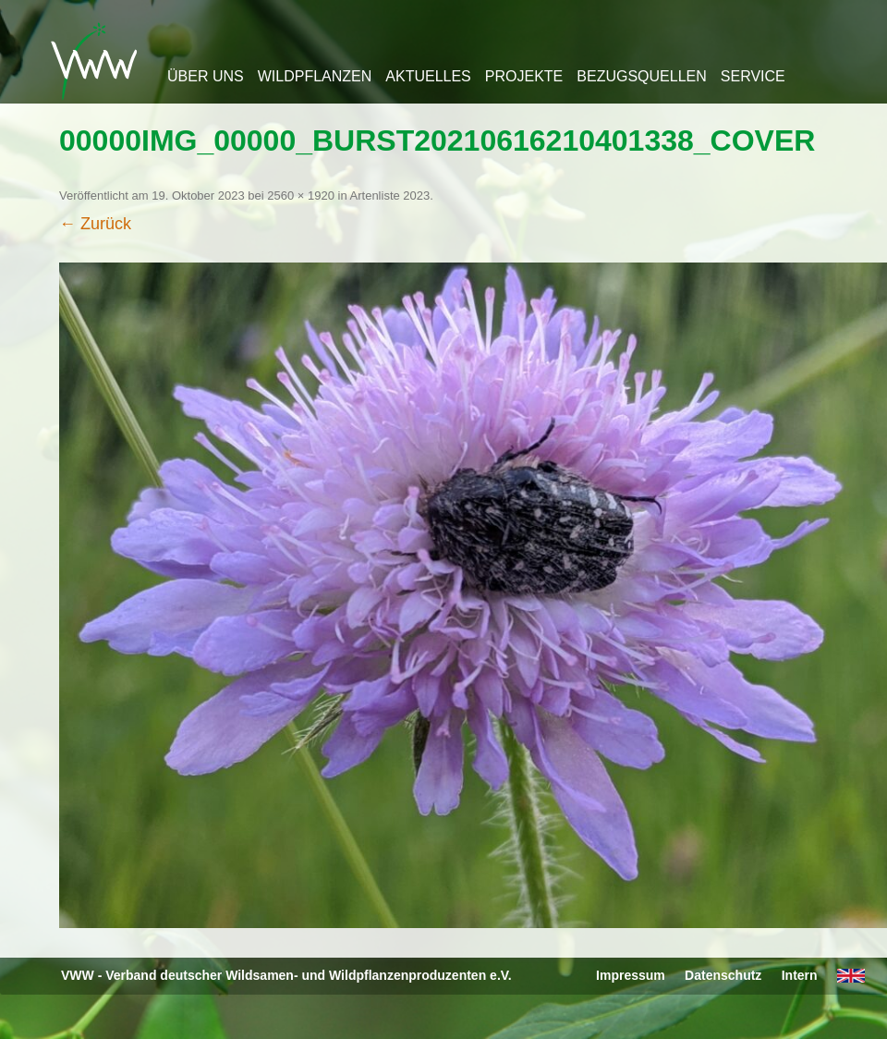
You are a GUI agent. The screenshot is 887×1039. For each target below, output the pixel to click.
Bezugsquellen (641, 76)
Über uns (205, 76)
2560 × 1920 (300, 195)
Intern (800, 975)
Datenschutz (723, 975)
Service (753, 76)
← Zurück (95, 223)
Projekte (524, 76)
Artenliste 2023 (390, 195)
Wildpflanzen (315, 76)
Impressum (630, 975)
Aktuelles (427, 76)
